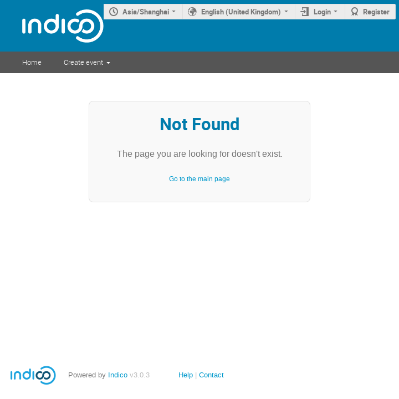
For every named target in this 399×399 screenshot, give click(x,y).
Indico (117, 375)
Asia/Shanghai (145, 12)
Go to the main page (199, 179)
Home (32, 62)
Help (185, 375)
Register (376, 12)
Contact (211, 375)
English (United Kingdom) (241, 12)
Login (322, 12)
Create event (83, 62)
